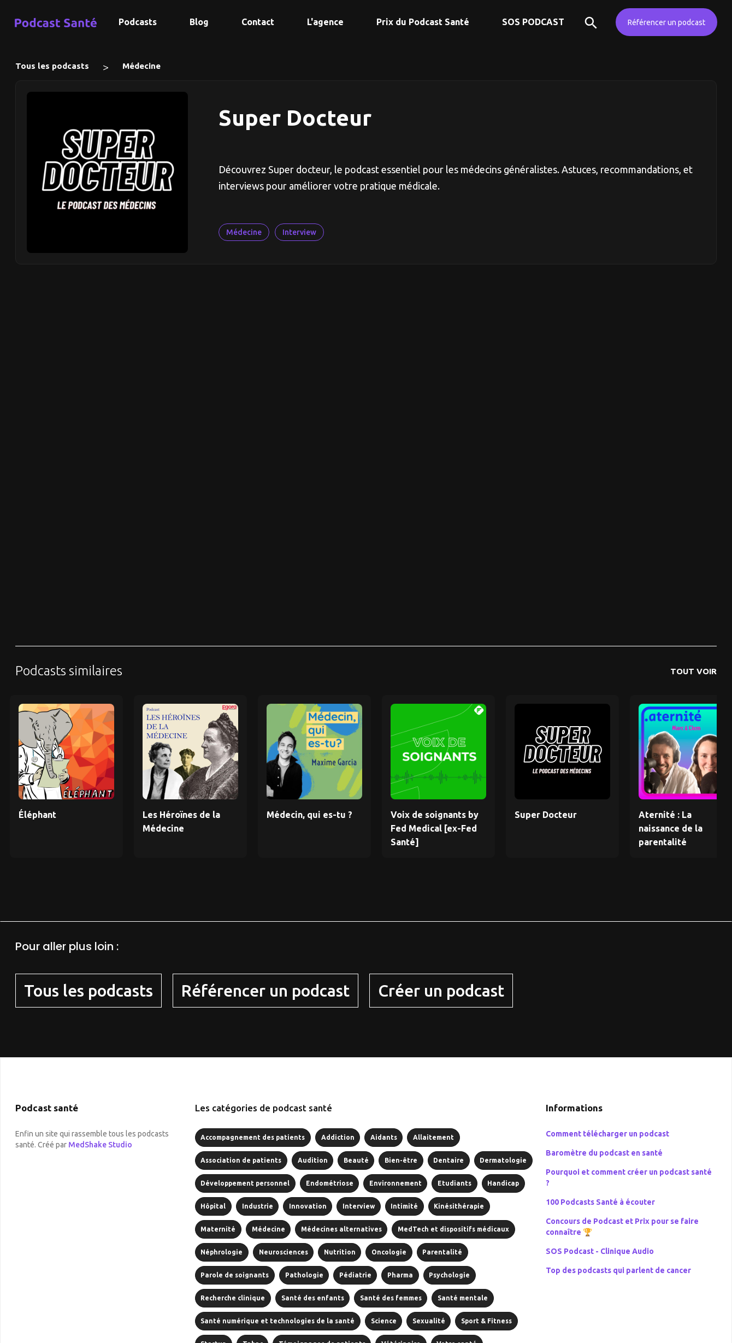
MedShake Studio (100, 1144)
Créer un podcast (441, 990)
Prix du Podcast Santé (422, 22)
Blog (199, 22)
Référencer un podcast (666, 22)
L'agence (325, 22)
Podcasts (138, 22)
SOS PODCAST (533, 22)
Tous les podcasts (52, 65)
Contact (257, 22)
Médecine (141, 65)
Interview (299, 232)
